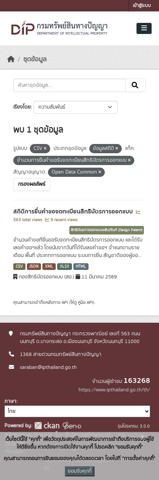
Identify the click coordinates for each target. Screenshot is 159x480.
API (65, 302)
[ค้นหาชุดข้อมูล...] (69, 85)
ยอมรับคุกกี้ (79, 471)
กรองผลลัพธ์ (31, 184)
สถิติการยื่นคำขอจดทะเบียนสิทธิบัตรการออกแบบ (73, 211)
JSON (33, 267)
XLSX (64, 267)
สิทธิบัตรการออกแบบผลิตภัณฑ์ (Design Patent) (106, 230)
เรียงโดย (22, 107)
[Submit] (135, 85)
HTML (81, 267)
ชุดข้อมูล (34, 59)
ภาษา (10, 401)
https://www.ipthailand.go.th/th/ (114, 390)
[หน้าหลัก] (11, 59)
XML (49, 267)
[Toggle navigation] (144, 28)
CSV (19, 267)
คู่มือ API (85, 302)
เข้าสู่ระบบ (142, 5)
